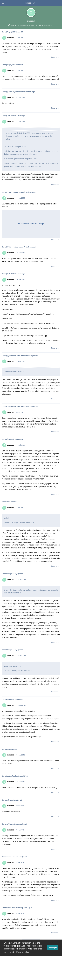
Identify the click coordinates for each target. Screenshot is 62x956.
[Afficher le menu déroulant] (31, 3)
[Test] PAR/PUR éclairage (15, 115)
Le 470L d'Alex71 (12, 749)
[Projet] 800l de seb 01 (14, 32)
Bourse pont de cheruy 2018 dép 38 (19, 908)
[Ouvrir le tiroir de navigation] (2, 3)
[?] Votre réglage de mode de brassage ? (21, 91)
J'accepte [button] (53, 948)
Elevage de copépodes (14, 439)
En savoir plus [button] (22, 952)
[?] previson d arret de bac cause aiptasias (22, 355)
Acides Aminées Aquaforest (16, 824)
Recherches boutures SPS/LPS (17, 776)
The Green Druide (12, 502)
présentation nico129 (14, 800)
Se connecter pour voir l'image (31, 224)
